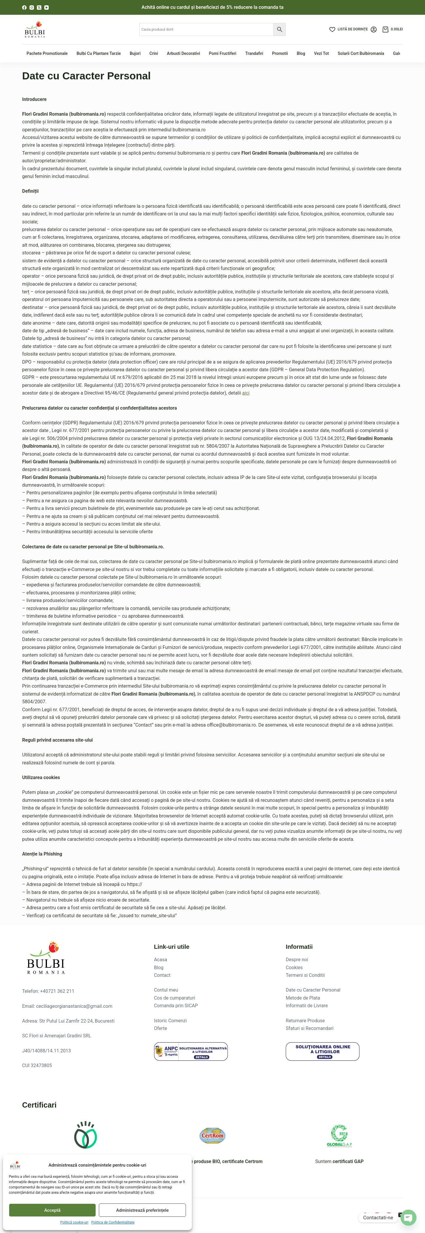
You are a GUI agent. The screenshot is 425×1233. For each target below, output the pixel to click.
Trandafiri (254, 53)
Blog (301, 53)
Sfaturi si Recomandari (310, 1028)
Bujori (135, 53)
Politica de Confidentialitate (113, 1222)
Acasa (160, 959)
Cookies (294, 967)
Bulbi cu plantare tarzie (98, 53)
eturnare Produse (307, 1020)
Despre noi (297, 959)
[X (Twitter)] (39, 7)
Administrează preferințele (142, 1210)
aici (246, 393)
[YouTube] (46, 7)
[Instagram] (32, 7)
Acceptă (52, 1210)
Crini (153, 53)
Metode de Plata (303, 998)
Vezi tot (321, 53)
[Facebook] (24, 7)
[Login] (374, 29)
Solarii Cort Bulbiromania (361, 53)
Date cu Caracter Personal (313, 990)
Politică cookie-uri (74, 1222)
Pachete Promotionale (47, 53)
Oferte (160, 1028)
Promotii (280, 53)
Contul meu (166, 990)
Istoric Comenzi (170, 1020)
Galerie (399, 53)
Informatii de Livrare (307, 1005)
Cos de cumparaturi (174, 998)
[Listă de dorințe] (348, 29)
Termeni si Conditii (305, 975)
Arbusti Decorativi (183, 53)
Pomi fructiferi (222, 53)
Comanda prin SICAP (176, 1005)
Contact (162, 975)
